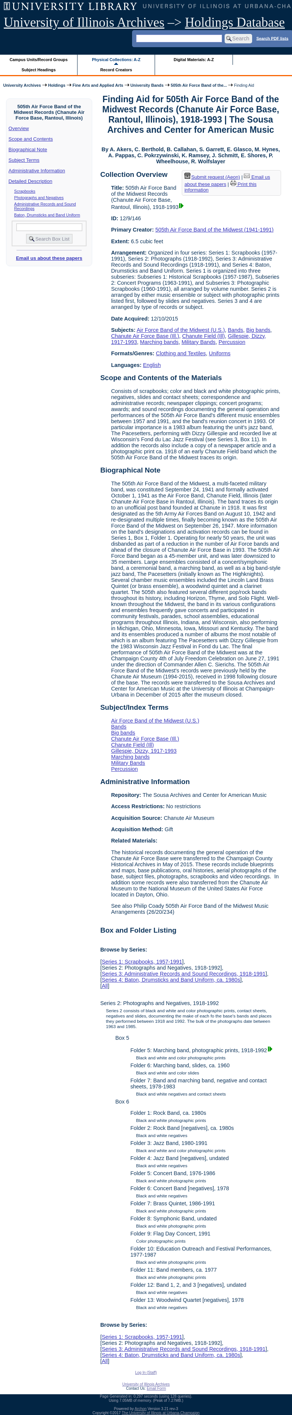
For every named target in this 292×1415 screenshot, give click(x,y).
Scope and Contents (31, 139)
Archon (141, 1409)
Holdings (56, 85)
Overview (19, 128)
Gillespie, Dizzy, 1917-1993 (143, 751)
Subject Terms (24, 160)
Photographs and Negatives (39, 197)
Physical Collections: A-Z (116, 59)
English (152, 365)
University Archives (22, 85)
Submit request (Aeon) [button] (212, 177)
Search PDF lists (272, 38)
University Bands (147, 85)
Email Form (156, 1388)
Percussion (232, 342)
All (105, 986)
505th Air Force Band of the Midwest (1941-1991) (214, 230)
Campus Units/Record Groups (39, 59)
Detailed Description (30, 181)
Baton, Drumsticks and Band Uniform (47, 215)
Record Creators (116, 70)
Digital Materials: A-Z (193, 59)
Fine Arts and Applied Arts (98, 85)
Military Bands (198, 342)
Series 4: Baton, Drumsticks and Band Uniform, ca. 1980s (171, 980)
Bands (235, 330)
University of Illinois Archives (84, 22)
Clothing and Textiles (181, 353)
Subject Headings (38, 70)
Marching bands (159, 342)
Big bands (258, 330)
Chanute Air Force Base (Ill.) (145, 336)
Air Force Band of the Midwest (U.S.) (181, 330)
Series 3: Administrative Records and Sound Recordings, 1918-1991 (183, 974)
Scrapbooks (24, 191)
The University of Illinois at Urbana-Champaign (161, 1413)
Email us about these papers (49, 258)
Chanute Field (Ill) (203, 336)
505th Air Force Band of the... (199, 85)
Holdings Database (235, 22)
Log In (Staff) (146, 1372)
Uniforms (220, 353)
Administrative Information (37, 170)
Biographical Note (28, 149)
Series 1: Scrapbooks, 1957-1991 (142, 962)
